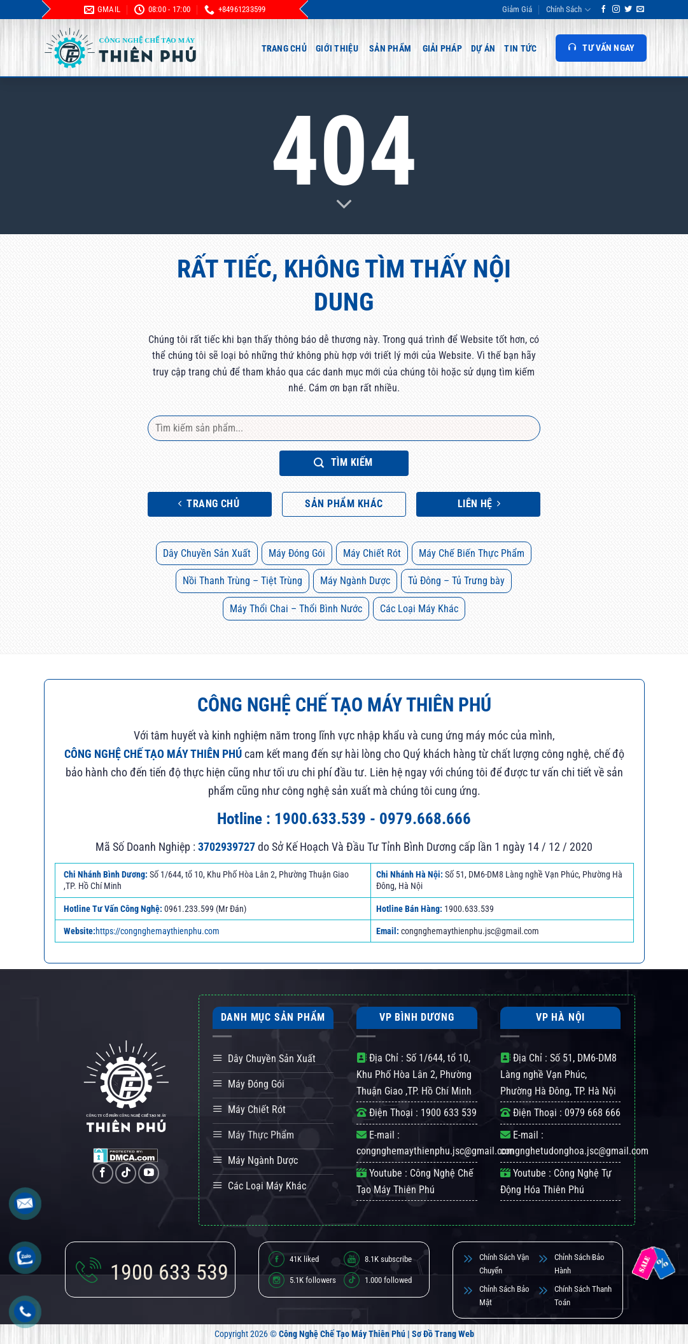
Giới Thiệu (337, 48)
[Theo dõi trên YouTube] (148, 1173)
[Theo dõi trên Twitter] (628, 9)
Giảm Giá (517, 9)
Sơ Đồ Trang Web (443, 1334)
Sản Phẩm (390, 48)
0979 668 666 (593, 1113)
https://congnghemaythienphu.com (157, 931)
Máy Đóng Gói (297, 553)
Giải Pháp (443, 48)
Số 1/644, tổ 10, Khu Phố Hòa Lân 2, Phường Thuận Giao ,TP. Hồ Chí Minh (414, 1074)
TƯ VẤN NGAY (601, 48)
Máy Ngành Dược (355, 581)
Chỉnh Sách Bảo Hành (579, 1263)
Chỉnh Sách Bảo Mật (504, 1295)
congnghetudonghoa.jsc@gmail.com (574, 1151)
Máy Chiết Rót (372, 553)
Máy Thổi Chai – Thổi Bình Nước (296, 609)
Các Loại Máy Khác (419, 609)
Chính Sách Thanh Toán (583, 1295)
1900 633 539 (449, 1113)
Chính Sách (568, 10)
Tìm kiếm (343, 463)
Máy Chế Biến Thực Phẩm (471, 553)
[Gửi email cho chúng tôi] (640, 9)
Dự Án (483, 48)
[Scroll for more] (344, 204)
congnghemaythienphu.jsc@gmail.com (435, 1151)
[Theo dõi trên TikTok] (125, 1173)
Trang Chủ (284, 48)
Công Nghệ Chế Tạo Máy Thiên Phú (342, 1334)
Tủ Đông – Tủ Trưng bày (456, 581)
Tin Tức (520, 48)
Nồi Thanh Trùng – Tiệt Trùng (242, 581)
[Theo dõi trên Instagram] (616, 9)
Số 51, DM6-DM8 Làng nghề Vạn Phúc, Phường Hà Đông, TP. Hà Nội (558, 1074)
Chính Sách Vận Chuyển (504, 1263)
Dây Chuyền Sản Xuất (207, 553)
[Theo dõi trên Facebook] (603, 9)
